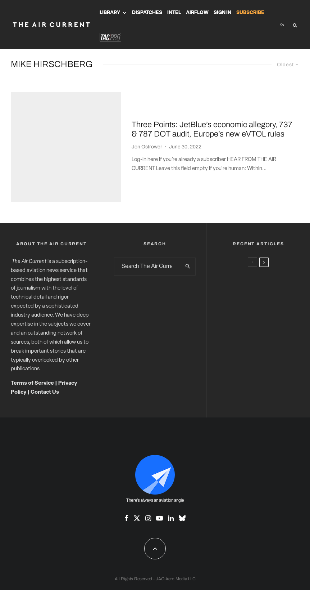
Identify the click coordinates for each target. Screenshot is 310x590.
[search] (188, 229)
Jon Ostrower (147, 128)
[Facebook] (126, 481)
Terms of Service (32, 346)
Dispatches (147, 12)
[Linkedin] (170, 481)
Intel (174, 12)
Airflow (197, 12)
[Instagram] (148, 481)
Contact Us (45, 355)
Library (110, 12)
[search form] (147, 229)
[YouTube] (159, 481)
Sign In (222, 12)
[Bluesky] (182, 481)
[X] (137, 481)
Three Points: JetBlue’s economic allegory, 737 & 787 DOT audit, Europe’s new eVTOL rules (212, 111)
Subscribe (250, 12)
